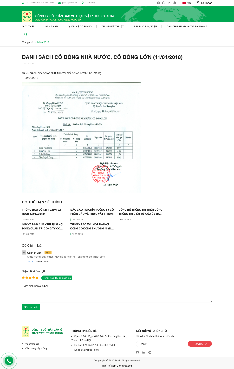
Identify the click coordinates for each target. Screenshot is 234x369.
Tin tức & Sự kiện (145, 26)
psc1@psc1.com (67, 2)
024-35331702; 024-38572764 (38, 2)
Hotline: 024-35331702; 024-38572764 (94, 345)
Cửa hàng (88, 2)
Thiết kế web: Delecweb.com (117, 365)
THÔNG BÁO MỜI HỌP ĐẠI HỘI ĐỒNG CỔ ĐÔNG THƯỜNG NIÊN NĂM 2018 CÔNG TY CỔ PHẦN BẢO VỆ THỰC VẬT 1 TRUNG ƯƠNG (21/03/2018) (92, 227)
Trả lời (30, 261)
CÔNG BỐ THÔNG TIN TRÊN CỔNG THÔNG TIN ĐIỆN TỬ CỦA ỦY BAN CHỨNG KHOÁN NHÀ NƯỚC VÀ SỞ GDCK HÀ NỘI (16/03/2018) (140, 212)
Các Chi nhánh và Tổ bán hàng (187, 26)
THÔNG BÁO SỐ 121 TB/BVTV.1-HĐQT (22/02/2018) (42, 212)
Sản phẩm (51, 26)
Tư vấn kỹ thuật (112, 26)
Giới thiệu (28, 26)
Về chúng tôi (32, 343)
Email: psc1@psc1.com (86, 349)
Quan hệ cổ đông (80, 26)
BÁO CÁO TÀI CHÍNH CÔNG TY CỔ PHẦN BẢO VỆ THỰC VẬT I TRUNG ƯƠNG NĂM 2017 (92, 212)
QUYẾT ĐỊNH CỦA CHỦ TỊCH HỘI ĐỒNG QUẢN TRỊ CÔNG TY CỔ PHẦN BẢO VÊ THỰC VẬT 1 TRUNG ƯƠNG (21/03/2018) (42, 227)
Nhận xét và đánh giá (33, 271)
